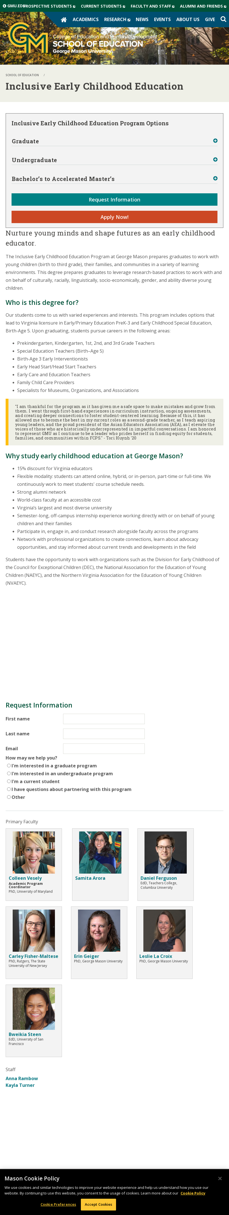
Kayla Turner (20, 1085)
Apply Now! (114, 217)
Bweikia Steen (25, 1034)
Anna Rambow (22, 1078)
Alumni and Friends (204, 6)
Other (18, 797)
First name (18, 719)
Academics (86, 19)
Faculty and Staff (154, 6)
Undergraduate (34, 160)
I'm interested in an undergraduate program (62, 773)
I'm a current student (36, 781)
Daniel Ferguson (159, 878)
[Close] (220, 1178)
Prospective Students (50, 6)
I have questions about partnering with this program (72, 789)
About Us (187, 19)
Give (210, 19)
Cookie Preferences (58, 1204)
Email (12, 748)
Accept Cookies (98, 1204)
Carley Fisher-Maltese (33, 956)
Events (162, 19)
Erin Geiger (86, 956)
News (142, 19)
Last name (18, 734)
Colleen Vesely (25, 878)
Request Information (114, 199)
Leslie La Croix (155, 956)
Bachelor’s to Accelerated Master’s (63, 179)
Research (118, 19)
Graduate (25, 141)
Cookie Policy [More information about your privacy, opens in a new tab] (193, 1193)
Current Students (104, 6)
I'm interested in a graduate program (54, 766)
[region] (114, 1192)
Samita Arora (90, 878)
